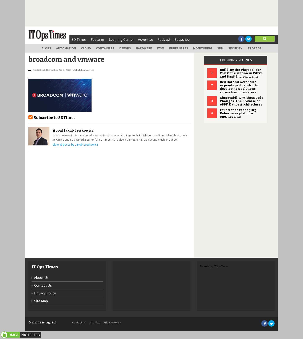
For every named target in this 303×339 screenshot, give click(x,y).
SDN (220, 48)
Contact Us (43, 285)
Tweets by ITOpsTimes (214, 266)
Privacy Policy (45, 293)
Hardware (144, 48)
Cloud (86, 48)
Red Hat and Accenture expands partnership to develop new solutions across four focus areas (239, 87)
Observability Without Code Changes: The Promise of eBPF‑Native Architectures (241, 101)
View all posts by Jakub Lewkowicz (75, 144)
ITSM (160, 48)
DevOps (125, 48)
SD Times (79, 39)
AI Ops (46, 48)
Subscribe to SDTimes (54, 117)
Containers (105, 48)
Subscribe (182, 39)
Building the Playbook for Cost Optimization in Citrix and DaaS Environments (241, 73)
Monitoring (202, 48)
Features (98, 39)
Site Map (41, 300)
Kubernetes (178, 48)
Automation (66, 48)
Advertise (145, 39)
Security (235, 48)
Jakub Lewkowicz (83, 69)
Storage (254, 48)
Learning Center (121, 39)
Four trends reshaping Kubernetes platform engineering (238, 113)
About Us (41, 277)
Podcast (163, 39)
